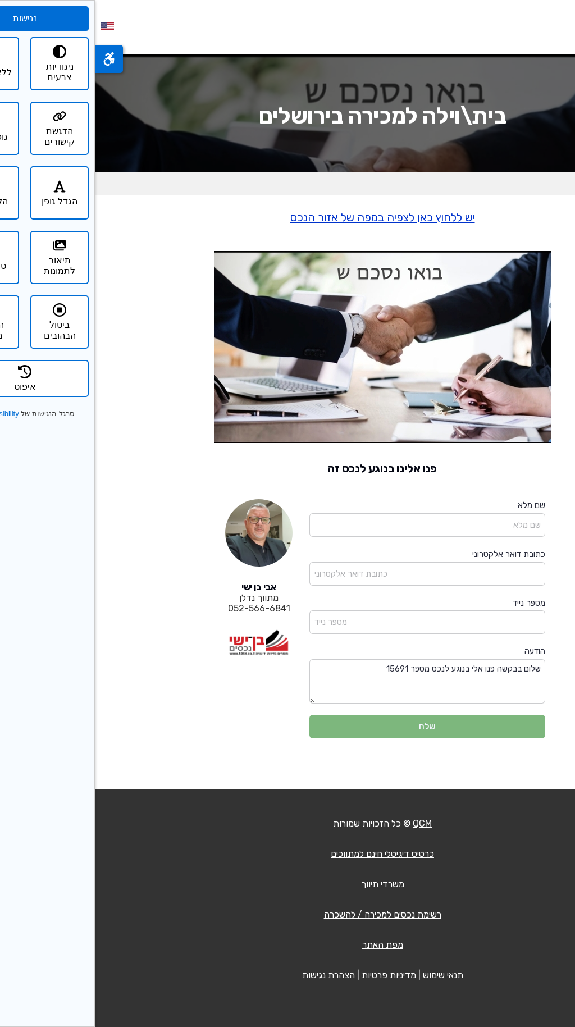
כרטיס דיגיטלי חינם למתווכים (287, 853)
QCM (327, 823)
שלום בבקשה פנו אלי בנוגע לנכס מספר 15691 (332, 681)
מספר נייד (434, 603)
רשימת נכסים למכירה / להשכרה (287, 914)
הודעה (440, 651)
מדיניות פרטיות (294, 975)
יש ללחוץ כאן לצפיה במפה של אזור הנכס (287, 217)
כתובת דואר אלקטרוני (413, 554)
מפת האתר (287, 944)
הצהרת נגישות (233, 975)
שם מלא (436, 505)
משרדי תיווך (287, 884)
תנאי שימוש (348, 975)
